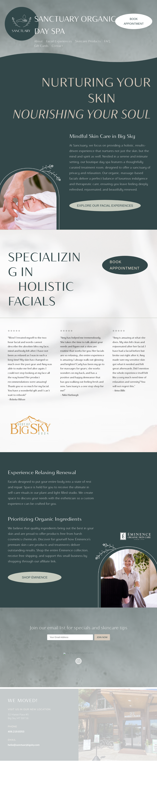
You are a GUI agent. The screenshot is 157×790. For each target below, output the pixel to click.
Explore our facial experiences (105, 205)
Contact (57, 46)
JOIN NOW (102, 638)
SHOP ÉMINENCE (34, 578)
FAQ (107, 41)
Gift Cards (41, 46)
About (38, 41)
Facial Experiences (59, 41)
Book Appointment (134, 21)
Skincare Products (88, 41)
